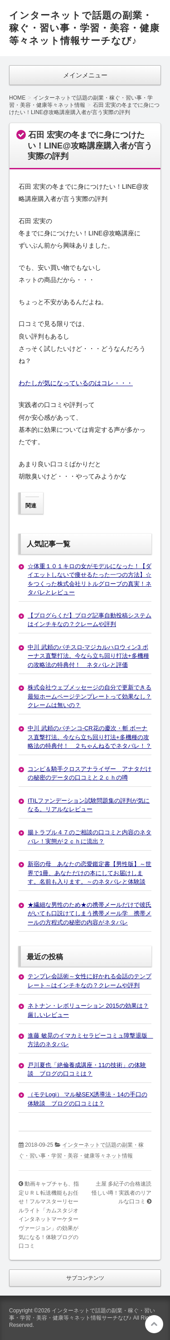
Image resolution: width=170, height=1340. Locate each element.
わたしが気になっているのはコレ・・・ (76, 383)
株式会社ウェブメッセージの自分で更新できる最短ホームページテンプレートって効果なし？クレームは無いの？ (89, 696)
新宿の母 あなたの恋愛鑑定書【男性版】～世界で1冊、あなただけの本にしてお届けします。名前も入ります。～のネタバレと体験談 (89, 873)
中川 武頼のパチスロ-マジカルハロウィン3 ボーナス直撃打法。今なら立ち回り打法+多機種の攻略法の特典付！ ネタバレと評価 (88, 656)
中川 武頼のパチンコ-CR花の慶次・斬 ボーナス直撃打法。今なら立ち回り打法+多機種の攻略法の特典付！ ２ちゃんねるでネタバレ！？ (89, 737)
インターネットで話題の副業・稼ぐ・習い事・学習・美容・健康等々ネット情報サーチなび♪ (84, 28)
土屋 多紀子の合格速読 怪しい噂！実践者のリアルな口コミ (124, 1193)
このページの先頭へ (154, 1324)
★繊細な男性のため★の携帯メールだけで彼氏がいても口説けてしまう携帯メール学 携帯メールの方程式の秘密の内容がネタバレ (89, 913)
